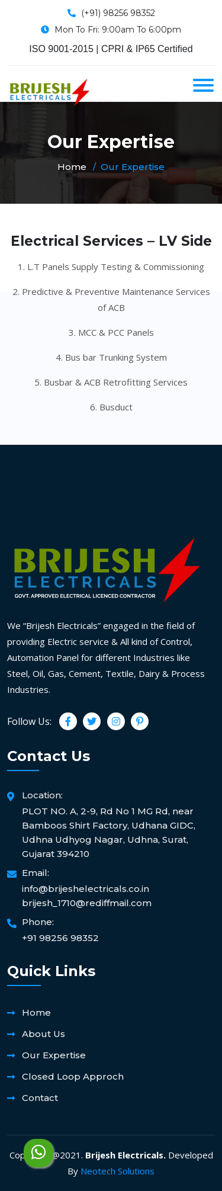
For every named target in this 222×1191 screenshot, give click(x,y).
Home (71, 166)
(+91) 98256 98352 (118, 13)
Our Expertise (54, 1055)
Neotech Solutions (118, 1171)
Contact (40, 1097)
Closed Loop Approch (73, 1076)
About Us (43, 1033)
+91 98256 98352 (60, 937)
